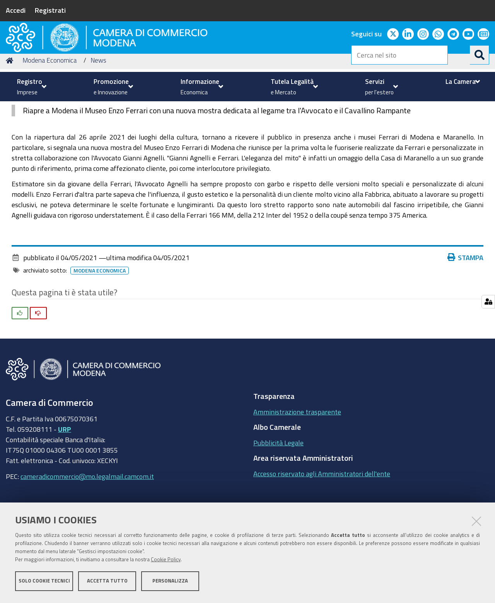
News (98, 109)
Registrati (50, 10)
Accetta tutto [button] (107, 582)
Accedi (16, 10)
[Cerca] (479, 55)
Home (11, 109)
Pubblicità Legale (278, 491)
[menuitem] (31, 86)
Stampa (465, 306)
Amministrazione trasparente (297, 460)
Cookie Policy (166, 561)
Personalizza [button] (170, 582)
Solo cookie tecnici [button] (44, 582)
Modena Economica (49, 109)
